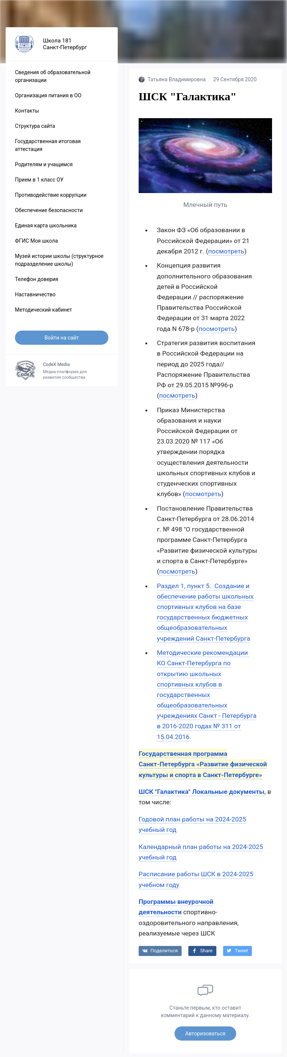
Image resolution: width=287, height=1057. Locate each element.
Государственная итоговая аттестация (48, 149)
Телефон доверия (36, 283)
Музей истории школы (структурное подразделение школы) (59, 264)
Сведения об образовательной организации (52, 80)
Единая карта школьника (46, 229)
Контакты (27, 114)
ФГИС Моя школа (36, 244)
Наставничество (35, 298)
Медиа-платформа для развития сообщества (61, 374)
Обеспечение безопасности (49, 214)
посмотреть (226, 254)
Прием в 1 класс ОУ (39, 183)
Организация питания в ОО (48, 99)
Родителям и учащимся (43, 168)
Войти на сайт (61, 341)
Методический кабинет (43, 313)
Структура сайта (35, 130)
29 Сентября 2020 (234, 83)
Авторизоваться (205, 1037)
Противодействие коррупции (50, 199)
